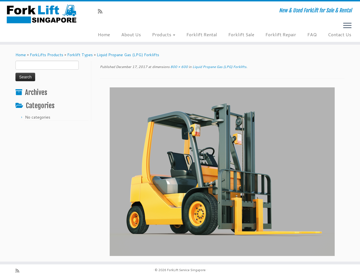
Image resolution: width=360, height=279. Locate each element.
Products (163, 34)
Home (104, 34)
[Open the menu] (347, 26)
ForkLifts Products (46, 55)
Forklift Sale (241, 34)
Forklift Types (80, 55)
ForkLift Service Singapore (186, 270)
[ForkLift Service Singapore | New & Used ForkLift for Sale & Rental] (41, 14)
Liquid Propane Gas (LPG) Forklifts (128, 55)
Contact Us (339, 34)
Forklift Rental (201, 34)
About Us (131, 34)
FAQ (312, 34)
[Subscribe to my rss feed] (102, 11)
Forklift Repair (281, 34)
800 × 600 (179, 66)
